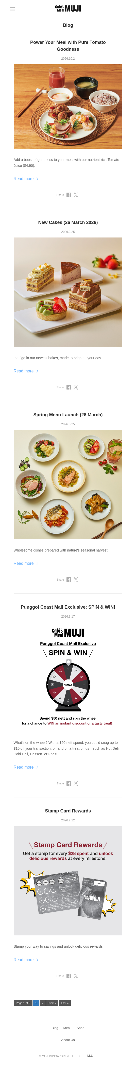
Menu (67, 1028)
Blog (55, 1028)
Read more (24, 179)
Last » (65, 1003)
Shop (80, 1028)
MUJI (90, 1056)
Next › (52, 1003)
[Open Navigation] (12, 9)
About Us (68, 1040)
